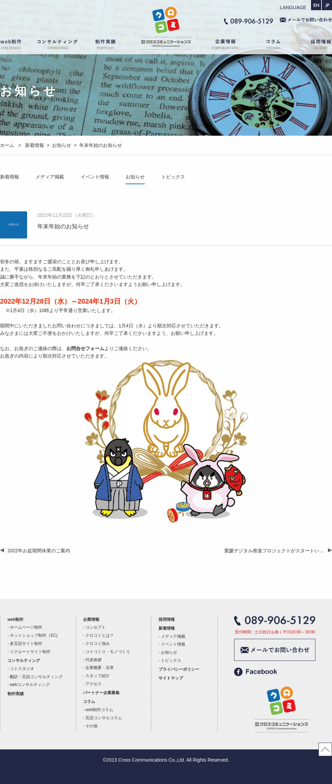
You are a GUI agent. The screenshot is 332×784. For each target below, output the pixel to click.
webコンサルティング (30, 684)
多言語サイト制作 (26, 643)
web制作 (15, 45)
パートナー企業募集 (101, 692)
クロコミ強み (97, 643)
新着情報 (9, 176)
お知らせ (135, 176)
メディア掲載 (50, 176)
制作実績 (112, 45)
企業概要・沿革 (99, 667)
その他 (91, 726)
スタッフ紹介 (97, 675)
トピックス (173, 176)
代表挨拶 (93, 659)
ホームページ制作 (26, 627)
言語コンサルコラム (103, 717)
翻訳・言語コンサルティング (36, 676)
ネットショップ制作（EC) (33, 635)
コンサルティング (57, 45)
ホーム (166, 45)
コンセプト (95, 627)
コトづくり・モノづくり (107, 651)
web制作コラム (99, 709)
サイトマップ (171, 678)
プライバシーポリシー (179, 669)
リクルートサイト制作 (30, 651)
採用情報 (315, 45)
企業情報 (222, 45)
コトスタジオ (22, 668)
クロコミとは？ (99, 635)
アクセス (93, 684)
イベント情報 (95, 176)
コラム (274, 45)
